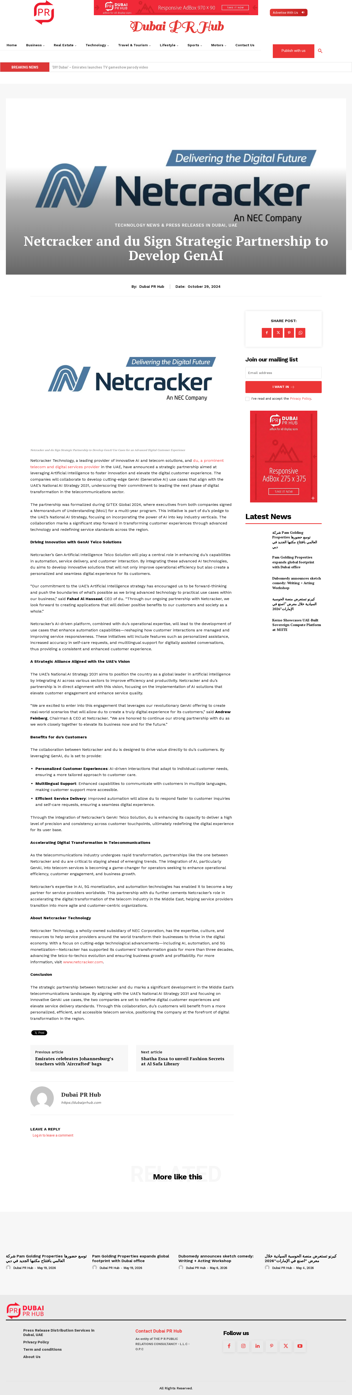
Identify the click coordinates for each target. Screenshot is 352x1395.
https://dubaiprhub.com (81, 1102)
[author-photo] (9, 1267)
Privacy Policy (300, 398)
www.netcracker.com (83, 962)
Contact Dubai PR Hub (158, 1331)
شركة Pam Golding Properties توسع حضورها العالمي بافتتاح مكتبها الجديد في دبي (294, 539)
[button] (320, 51)
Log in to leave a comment (53, 1135)
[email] (283, 373)
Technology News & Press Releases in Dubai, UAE (176, 225)
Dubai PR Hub (151, 286)
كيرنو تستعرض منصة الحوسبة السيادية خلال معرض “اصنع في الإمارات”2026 (294, 604)
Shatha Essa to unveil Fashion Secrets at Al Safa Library (182, 1061)
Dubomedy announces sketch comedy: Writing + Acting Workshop (296, 583)
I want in (284, 387)
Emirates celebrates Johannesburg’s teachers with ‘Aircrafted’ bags (74, 1061)
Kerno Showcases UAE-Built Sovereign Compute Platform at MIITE (105, 67)
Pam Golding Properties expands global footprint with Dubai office (293, 562)
